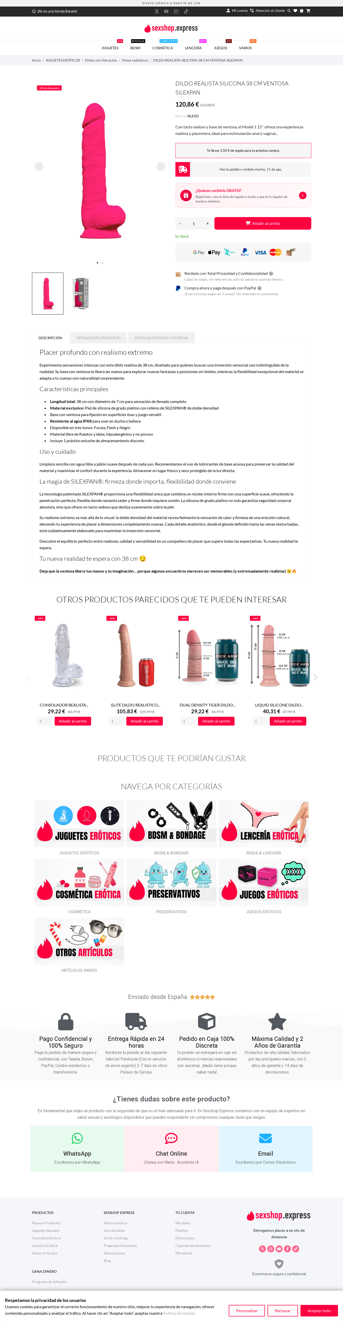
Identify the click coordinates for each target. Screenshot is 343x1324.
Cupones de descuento (193, 1245)
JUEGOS (223, 45)
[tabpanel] (100, 170)
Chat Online (171, 1153)
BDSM (137, 45)
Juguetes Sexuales (46, 1230)
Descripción (50, 338)
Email (265, 1153)
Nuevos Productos (46, 1223)
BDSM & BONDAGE (171, 853)
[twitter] (156, 11)
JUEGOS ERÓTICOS (264, 911)
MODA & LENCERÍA (263, 853)
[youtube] (166, 11)
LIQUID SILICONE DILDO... (279, 704)
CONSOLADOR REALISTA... (64, 704)
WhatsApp (77, 1153)
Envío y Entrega (116, 1238)
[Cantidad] (193, 223)
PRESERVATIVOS (171, 911)
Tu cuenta (185, 1212)
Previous (29, 677)
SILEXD (193, 116)
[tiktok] (186, 11)
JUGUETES (112, 45)
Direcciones (184, 1238)
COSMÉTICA (165, 45)
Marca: (180, 116)
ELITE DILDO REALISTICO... (135, 704)
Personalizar (247, 1310)
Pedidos (181, 1230)
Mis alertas (184, 1253)
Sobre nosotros (115, 1223)
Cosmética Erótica (46, 1238)
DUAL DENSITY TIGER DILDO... (207, 704)
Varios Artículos (44, 1253)
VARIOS (247, 45)
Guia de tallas (114, 1230)
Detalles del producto (99, 338)
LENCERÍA (196, 45)
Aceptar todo (319, 1310)
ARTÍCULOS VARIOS (79, 970)
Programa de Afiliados (49, 1282)
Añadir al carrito (262, 223)
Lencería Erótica (44, 1245)
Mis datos (182, 1223)
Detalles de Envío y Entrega (161, 338)
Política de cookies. (179, 1313)
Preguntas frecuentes (120, 1245)
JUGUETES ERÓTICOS (79, 853)
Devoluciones (114, 1253)
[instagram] (176, 11)
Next (314, 677)
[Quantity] (44, 721)
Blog (107, 1260)
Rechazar (283, 1310)
